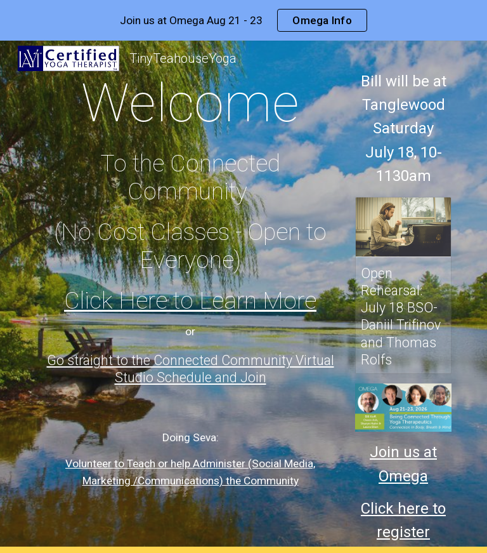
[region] (243, 20)
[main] (190, 268)
